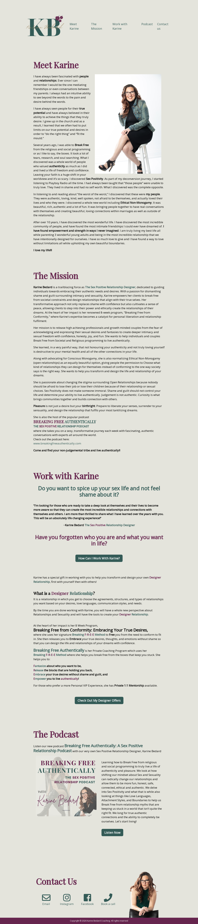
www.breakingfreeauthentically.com (57, 443)
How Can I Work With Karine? (99, 558)
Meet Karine (74, 26)
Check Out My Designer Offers (99, 700)
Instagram (67, 902)
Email (46, 902)
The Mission (96, 26)
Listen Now (112, 833)
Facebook (87, 902)
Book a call (108, 902)
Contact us (162, 26)
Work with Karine (119, 26)
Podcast (147, 24)
